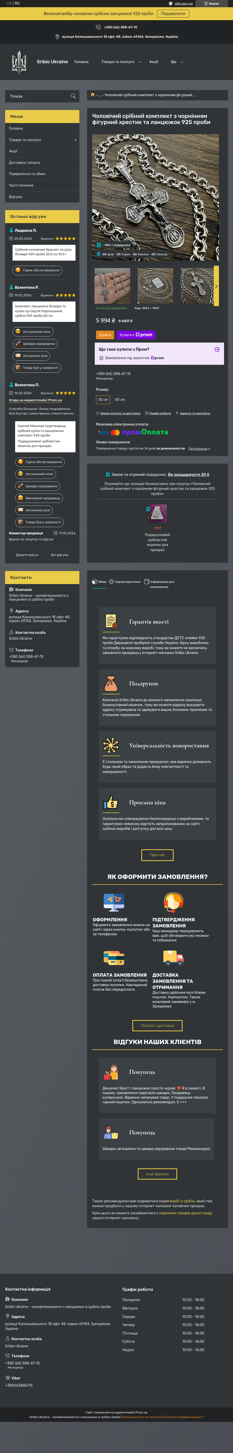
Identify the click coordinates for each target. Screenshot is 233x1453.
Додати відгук (27, 555)
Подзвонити (173, 13)
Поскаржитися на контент (141, 1417)
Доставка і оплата (24, 163)
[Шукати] (73, 96)
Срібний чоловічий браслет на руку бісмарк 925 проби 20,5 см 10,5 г (43, 252)
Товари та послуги (117, 62)
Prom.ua (141, 1412)
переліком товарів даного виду (185, 1213)
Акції (153, 62)
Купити (105, 335)
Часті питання (21, 185)
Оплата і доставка (157, 1025)
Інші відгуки (157, 1174)
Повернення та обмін (27, 174)
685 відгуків (184, 3)
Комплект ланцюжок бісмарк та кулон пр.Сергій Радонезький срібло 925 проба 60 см (40, 310)
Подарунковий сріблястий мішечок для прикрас (39, 443)
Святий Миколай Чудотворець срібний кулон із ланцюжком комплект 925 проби (42, 430)
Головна (81, 62)
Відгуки (15, 197)
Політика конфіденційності (183, 1417)
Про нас (157, 855)
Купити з (136, 335)
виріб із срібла (182, 1201)
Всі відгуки (59, 555)
